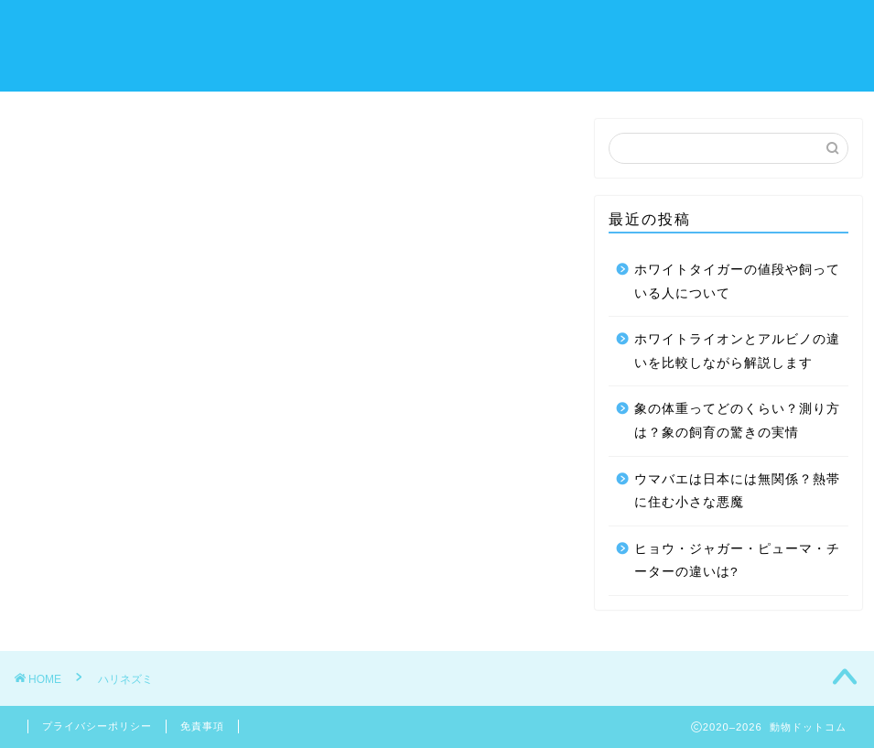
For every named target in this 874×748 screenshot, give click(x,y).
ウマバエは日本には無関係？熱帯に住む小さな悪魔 (737, 491)
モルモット (368, 28)
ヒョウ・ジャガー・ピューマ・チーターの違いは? (737, 561)
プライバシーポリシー (97, 726)
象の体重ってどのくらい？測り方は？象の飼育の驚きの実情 (737, 420)
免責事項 (202, 726)
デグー (455, 28)
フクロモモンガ (641, 28)
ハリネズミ (196, 28)
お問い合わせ (764, 28)
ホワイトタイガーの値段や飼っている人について (737, 281)
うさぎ (283, 28)
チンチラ (533, 28)
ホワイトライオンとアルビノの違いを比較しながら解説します (737, 351)
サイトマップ (204, 65)
